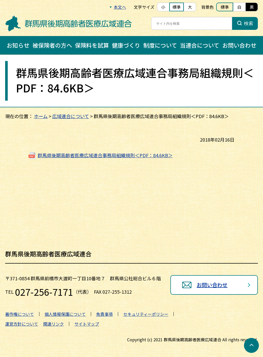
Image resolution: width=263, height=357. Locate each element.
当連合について (199, 45)
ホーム (41, 116)
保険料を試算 (92, 45)
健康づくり (126, 45)
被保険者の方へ (52, 45)
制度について (160, 45)
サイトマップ (86, 324)
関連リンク (53, 324)
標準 (176, 7)
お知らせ (18, 45)
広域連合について (70, 116)
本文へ (120, 7)
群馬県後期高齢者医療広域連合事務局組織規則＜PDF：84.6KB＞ (105, 155)
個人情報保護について (65, 314)
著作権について (19, 314)
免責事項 (104, 314)
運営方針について (21, 324)
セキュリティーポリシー (145, 314)
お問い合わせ (239, 45)
